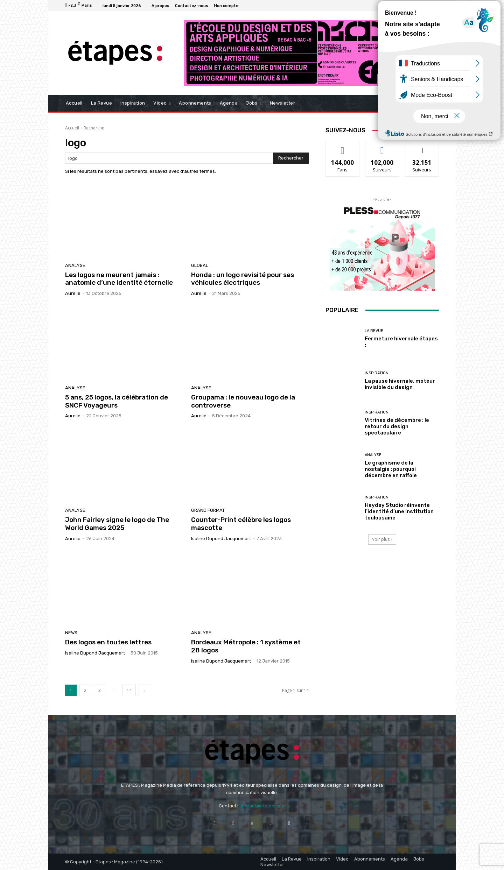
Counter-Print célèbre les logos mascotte (241, 524)
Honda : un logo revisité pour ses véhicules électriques (242, 279)
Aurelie (72, 293)
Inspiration (376, 373)
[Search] (291, 158)
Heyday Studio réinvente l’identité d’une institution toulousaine (399, 511)
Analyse (75, 265)
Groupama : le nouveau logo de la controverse (243, 401)
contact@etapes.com (262, 805)
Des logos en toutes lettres (108, 642)
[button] (430, 103)
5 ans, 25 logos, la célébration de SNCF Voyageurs (116, 401)
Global (199, 265)
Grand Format (208, 510)
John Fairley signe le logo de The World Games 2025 (117, 524)
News (71, 632)
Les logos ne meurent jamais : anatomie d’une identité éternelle (119, 279)
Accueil (72, 128)
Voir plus (382, 539)
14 (129, 690)
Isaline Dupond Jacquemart (221, 538)
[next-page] (144, 690)
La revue (374, 331)
